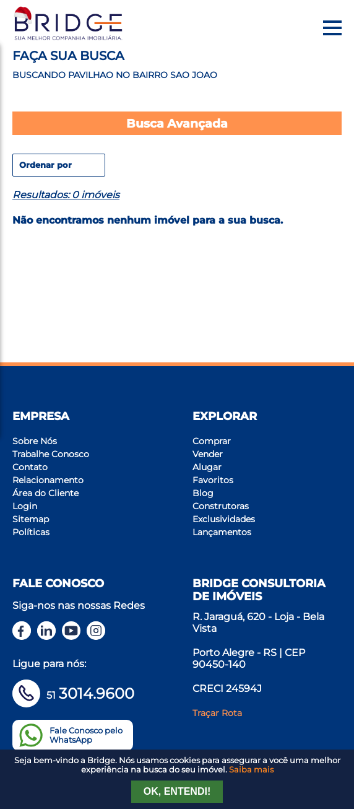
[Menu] (332, 27)
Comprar (211, 441)
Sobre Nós (34, 441)
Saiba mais (251, 769)
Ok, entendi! (177, 791)
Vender (207, 454)
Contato (30, 467)
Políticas (31, 532)
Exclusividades (223, 519)
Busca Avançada (177, 123)
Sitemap (30, 519)
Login (24, 506)
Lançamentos (221, 532)
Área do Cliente (45, 493)
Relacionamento (48, 480)
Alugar (207, 467)
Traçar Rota (217, 713)
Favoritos (212, 480)
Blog (203, 493)
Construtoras (220, 506)
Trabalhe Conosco (50, 454)
